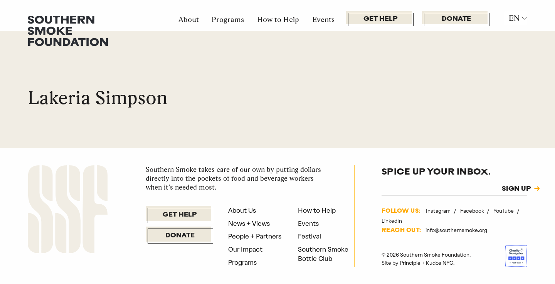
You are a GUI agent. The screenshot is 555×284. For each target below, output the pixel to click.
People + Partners (254, 236)
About (188, 19)
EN (514, 18)
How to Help (278, 19)
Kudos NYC (439, 263)
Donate (456, 19)
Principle (410, 263)
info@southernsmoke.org (456, 230)
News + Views (249, 223)
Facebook (472, 211)
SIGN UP (516, 189)
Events (323, 19)
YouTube (504, 211)
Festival (309, 236)
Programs (228, 19)
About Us (242, 210)
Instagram (439, 211)
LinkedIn (392, 221)
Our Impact (245, 249)
